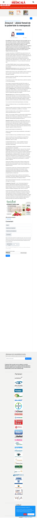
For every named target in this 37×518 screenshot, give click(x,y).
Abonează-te (28, 358)
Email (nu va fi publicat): (10, 228)
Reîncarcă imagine (23, 252)
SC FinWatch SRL (26, 517)
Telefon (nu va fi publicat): (11, 231)
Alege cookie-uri (31, 514)
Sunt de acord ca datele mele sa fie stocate (13, 244)
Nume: (7, 225)
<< (31, 18)
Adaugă (7, 255)
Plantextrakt (9, 219)
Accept (25, 514)
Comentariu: (8, 234)
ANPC (31, 517)
